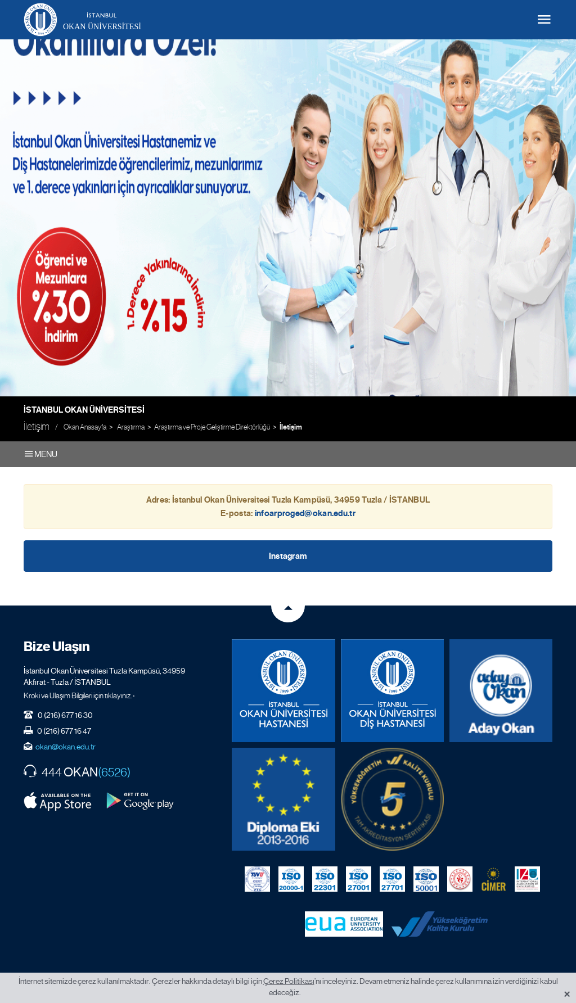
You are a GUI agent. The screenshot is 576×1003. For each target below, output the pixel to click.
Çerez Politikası (288, 981)
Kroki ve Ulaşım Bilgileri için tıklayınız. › (79, 695)
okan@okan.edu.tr (65, 746)
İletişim (291, 427)
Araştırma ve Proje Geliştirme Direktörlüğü (212, 427)
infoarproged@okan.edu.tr (305, 513)
